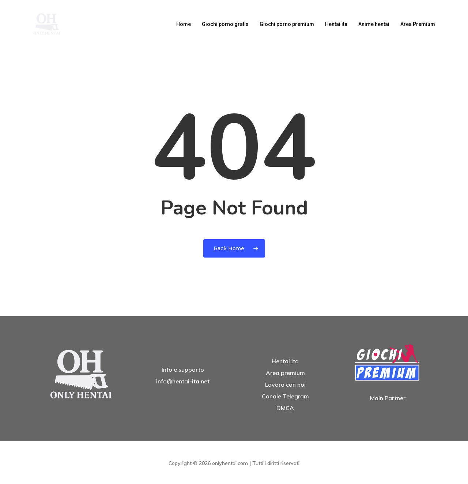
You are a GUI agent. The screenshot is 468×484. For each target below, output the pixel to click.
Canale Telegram (285, 396)
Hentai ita (285, 361)
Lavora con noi (285, 384)
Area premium (285, 372)
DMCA (285, 408)
